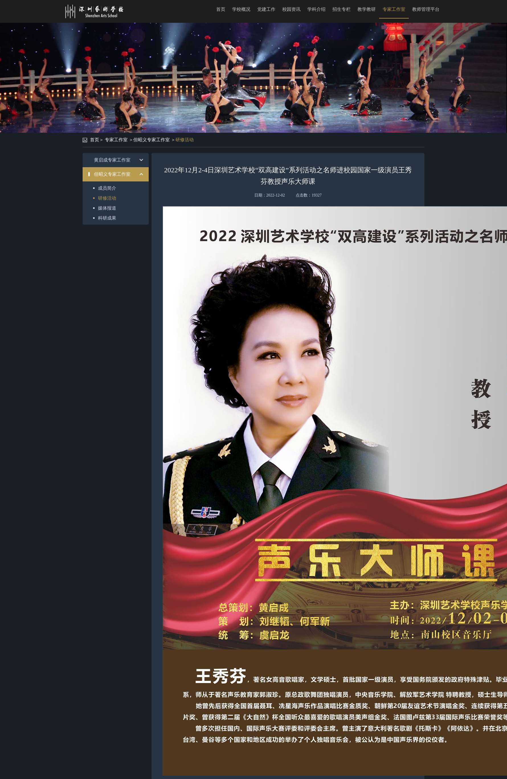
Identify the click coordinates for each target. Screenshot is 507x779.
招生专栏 (341, 9)
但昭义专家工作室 (151, 139)
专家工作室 (394, 9)
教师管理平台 (425, 9)
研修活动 (184, 139)
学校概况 (241, 9)
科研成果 (107, 218)
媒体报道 (107, 208)
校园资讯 (291, 9)
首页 (220, 9)
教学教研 (366, 9)
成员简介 (107, 188)
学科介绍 (316, 9)
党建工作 (266, 9)
